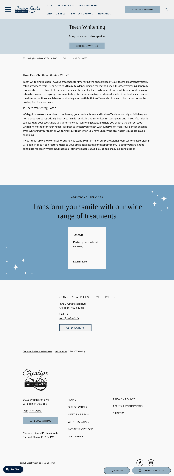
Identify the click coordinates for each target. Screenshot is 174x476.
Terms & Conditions (128, 406)
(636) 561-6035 (79, 58)
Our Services (66, 5)
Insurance (104, 14)
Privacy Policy (124, 399)
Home (50, 5)
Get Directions (75, 327)
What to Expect (57, 14)
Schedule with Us (142, 9)
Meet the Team (88, 5)
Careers (119, 413)
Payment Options (82, 14)
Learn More (80, 261)
